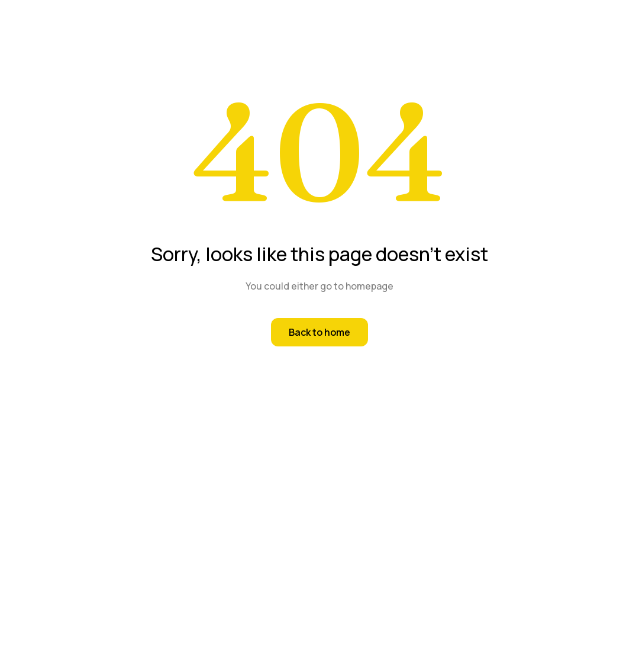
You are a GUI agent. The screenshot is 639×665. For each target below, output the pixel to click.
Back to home (319, 332)
